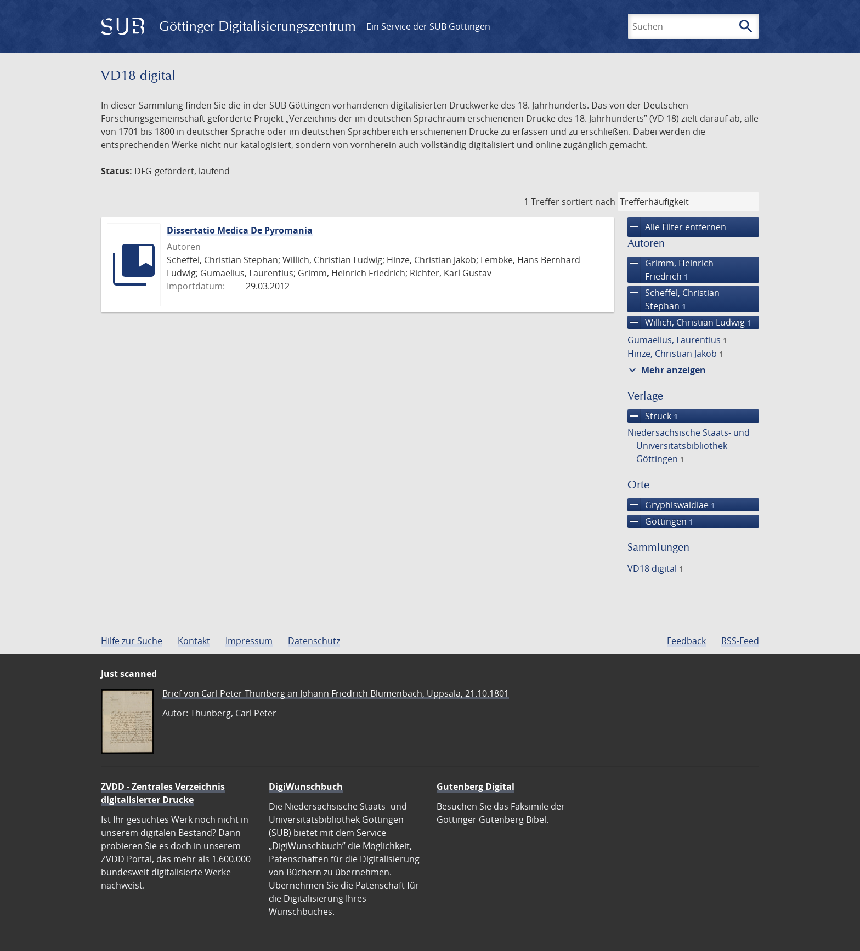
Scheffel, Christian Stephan (673, 299)
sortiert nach (588, 202)
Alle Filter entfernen (676, 227)
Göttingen (660, 521)
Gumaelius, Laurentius (677, 340)
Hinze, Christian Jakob (675, 354)
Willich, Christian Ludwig (689, 322)
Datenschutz (314, 641)
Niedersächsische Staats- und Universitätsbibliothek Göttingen (688, 445)
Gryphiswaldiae (671, 504)
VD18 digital (655, 568)
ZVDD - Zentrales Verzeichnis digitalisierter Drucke (163, 793)
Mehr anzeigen (666, 370)
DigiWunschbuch (306, 787)
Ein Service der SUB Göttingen (428, 26)
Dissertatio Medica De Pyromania (240, 230)
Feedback (686, 641)
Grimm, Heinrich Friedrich (670, 270)
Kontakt (194, 641)
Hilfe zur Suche (131, 641)
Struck (652, 416)
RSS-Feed (740, 641)
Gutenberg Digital (475, 787)
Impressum (249, 641)
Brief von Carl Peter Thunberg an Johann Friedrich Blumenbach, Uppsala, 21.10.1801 (335, 693)
